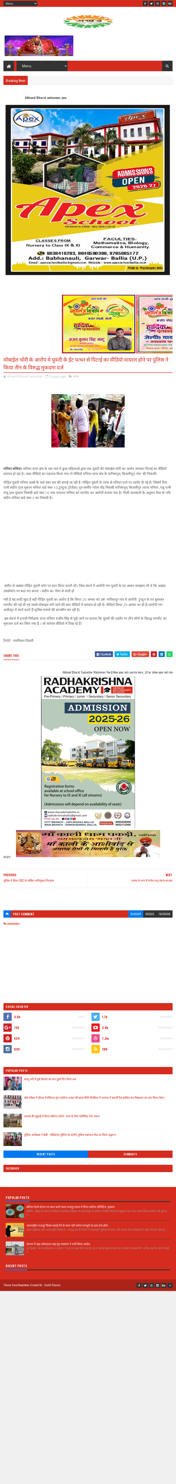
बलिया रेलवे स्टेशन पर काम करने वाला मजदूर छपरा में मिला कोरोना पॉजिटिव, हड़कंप (70, 1206)
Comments (130, 1154)
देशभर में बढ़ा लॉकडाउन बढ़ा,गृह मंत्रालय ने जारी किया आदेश (58, 1243)
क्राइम (76, 376)
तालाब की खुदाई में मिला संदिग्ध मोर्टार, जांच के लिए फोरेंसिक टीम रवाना (61, 1116)
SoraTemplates (20, 1285)
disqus (150, 914)
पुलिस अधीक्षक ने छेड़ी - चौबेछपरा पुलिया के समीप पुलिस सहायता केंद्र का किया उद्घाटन (70, 1134)
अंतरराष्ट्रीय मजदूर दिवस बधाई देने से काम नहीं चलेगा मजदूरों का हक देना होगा (67, 1225)
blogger (136, 914)
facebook (164, 914)
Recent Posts (46, 1154)
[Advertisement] (87, 897)
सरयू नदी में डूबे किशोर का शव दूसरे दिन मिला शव (50, 1079)
